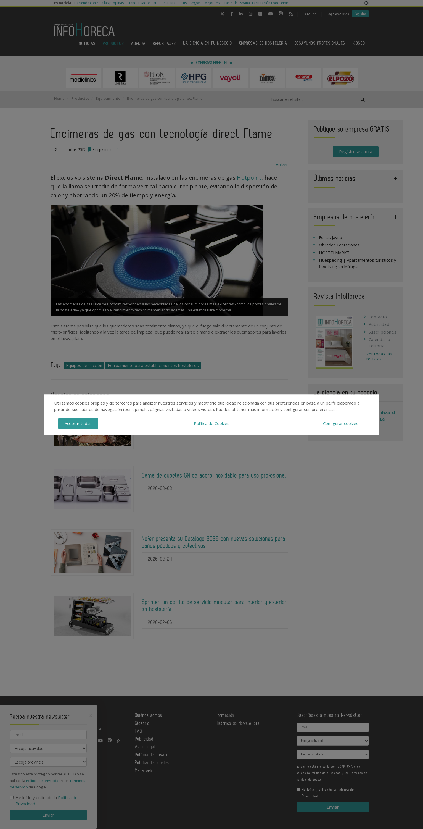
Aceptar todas (78, 423)
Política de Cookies (211, 423)
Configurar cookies (340, 423)
